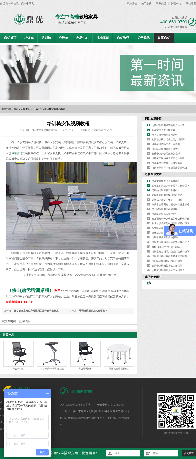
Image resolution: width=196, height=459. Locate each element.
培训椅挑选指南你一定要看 (166, 144)
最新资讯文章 (153, 174)
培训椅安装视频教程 (54, 109)
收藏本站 (176, 3)
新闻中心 (25, 109)
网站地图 (191, 3)
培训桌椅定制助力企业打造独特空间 (170, 251)
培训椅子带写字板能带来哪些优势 (169, 167)
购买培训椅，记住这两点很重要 (168, 139)
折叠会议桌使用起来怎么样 (166, 153)
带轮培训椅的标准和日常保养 (167, 261)
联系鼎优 (161, 3)
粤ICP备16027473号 (118, 417)
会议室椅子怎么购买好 (163, 130)
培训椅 (46, 38)
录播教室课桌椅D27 (119, 368)
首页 (16, 109)
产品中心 (82, 38)
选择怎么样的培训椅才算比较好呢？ (170, 242)
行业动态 (37, 109)
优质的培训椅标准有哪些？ (166, 190)
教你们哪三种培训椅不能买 (166, 246)
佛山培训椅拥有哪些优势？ (166, 149)
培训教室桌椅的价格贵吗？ (166, 237)
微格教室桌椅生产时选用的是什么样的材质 (36, 310)
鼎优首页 (10, 38)
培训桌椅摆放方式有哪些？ (93, 310)
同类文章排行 (153, 118)
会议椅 (63, 38)
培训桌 (29, 38)
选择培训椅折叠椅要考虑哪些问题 (169, 256)
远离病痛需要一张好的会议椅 (167, 199)
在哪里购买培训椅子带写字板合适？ (170, 185)
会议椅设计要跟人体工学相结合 (168, 270)
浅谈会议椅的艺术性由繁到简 (167, 265)
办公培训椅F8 (85, 368)
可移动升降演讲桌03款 (52, 368)
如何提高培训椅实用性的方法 (167, 195)
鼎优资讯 (123, 38)
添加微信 (132, 3)
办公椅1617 (18, 368)
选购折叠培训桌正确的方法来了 (168, 125)
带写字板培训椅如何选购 (165, 134)
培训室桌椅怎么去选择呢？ (166, 181)
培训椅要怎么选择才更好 (165, 214)
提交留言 (189, 453)
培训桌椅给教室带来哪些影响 (167, 163)
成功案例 (102, 38)
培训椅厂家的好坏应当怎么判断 (168, 158)
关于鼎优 (146, 3)
